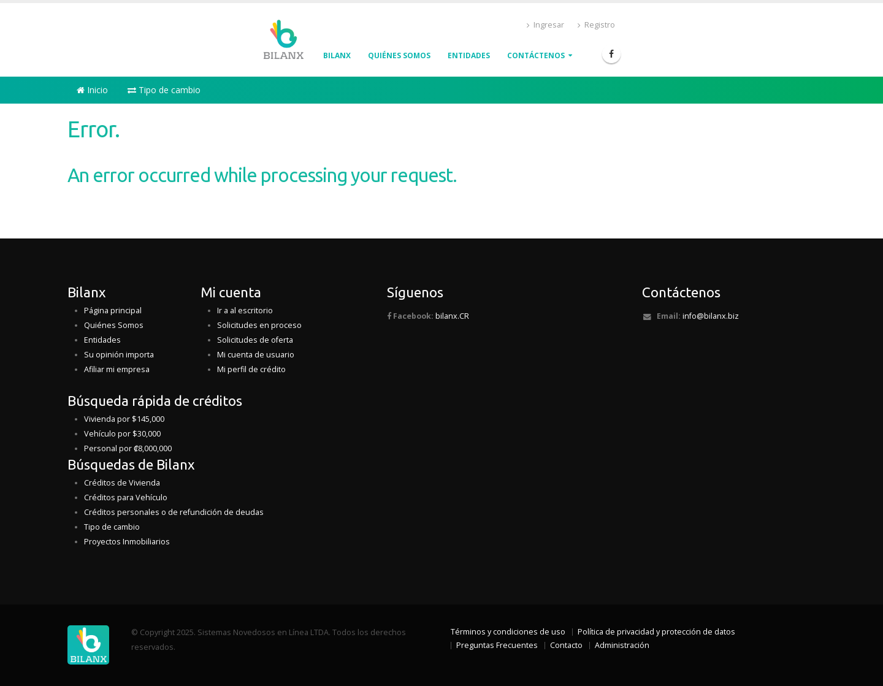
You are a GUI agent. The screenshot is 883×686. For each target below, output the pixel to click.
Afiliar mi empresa (117, 369)
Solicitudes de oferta (255, 340)
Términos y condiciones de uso (508, 632)
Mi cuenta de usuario (255, 354)
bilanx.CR (452, 316)
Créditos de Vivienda (122, 483)
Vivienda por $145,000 (124, 419)
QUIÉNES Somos (399, 55)
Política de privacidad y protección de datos (656, 632)
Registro (596, 25)
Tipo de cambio (164, 90)
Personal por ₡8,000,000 (128, 448)
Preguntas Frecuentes (497, 645)
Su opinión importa (119, 354)
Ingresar (545, 25)
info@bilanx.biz (710, 316)
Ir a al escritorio (245, 310)
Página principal (113, 310)
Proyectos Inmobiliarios (127, 541)
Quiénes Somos (113, 325)
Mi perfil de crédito (251, 369)
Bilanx (337, 55)
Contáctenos (536, 55)
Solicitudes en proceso (259, 325)
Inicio (92, 90)
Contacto (566, 645)
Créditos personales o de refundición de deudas (174, 512)
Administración (622, 645)
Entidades (469, 55)
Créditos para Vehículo (125, 497)
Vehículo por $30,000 (122, 434)
